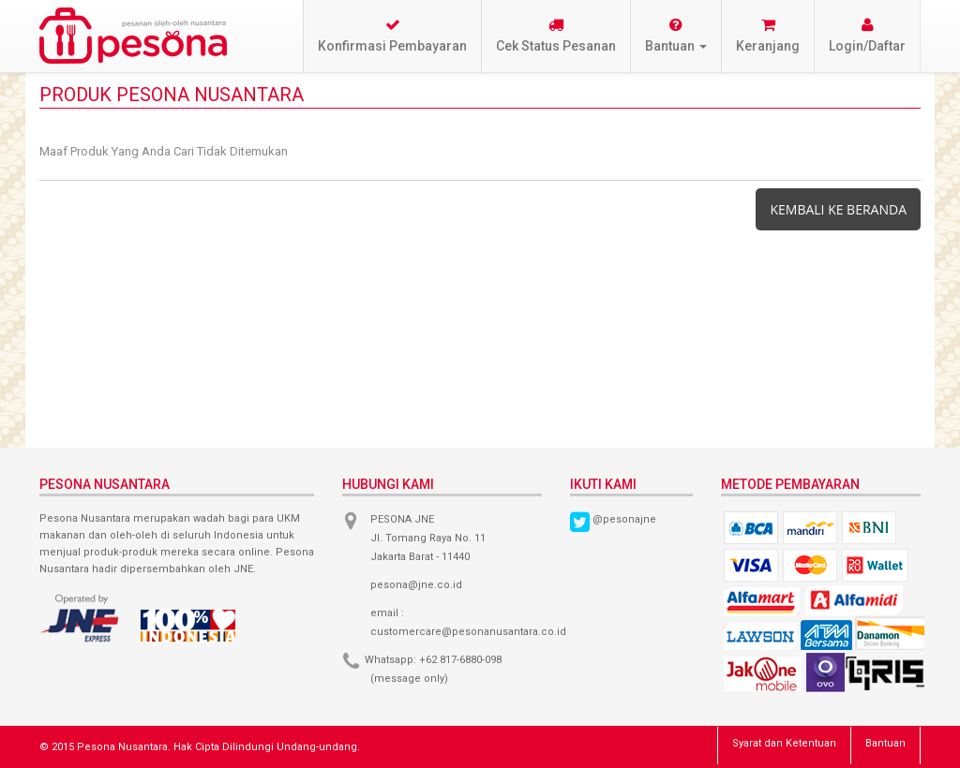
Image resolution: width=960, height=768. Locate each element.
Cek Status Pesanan (556, 35)
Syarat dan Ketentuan (784, 743)
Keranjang (768, 35)
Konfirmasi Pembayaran (392, 35)
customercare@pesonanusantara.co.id (468, 632)
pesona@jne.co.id (416, 585)
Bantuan (885, 743)
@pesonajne (624, 519)
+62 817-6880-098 (460, 660)
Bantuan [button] (676, 35)
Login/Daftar (867, 35)
